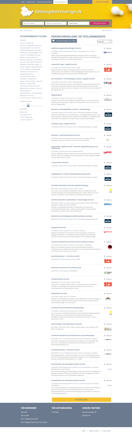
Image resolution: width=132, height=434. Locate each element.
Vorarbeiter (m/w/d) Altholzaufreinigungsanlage (67, 308)
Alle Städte (25, 415)
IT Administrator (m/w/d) (59, 162)
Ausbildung (31, 2)
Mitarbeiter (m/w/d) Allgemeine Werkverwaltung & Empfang (71, 216)
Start (23, 2)
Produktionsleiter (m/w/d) (60, 279)
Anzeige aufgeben (102, 2)
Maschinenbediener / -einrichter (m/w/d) (65, 256)
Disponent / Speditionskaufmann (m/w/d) (65, 135)
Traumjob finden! (99, 23)
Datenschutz (94, 431)
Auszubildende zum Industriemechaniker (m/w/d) (68, 380)
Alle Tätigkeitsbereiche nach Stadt (34, 422)
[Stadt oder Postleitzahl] (78, 23)
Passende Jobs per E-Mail (64, 41)
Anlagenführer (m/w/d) (59, 293)
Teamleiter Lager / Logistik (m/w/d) (63, 124)
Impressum (106, 431)
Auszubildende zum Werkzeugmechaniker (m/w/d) (68, 364)
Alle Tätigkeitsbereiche (29, 419)
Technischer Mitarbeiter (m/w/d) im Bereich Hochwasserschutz (72, 242)
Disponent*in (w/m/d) (58, 227)
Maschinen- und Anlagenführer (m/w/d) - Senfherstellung (70, 109)
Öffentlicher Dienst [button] (44, 2)
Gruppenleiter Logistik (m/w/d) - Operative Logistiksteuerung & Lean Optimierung (74, 147)
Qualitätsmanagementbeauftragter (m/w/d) (66, 48)
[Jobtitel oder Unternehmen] (55, 23)
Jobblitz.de (86, 415)
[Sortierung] (103, 41)
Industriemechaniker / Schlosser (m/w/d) (65, 350)
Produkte (55, 412)
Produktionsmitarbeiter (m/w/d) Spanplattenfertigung (69, 185)
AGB (83, 431)
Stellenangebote (60, 2)
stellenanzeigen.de (89, 412)
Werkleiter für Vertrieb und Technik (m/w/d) (66, 267)
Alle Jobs (24, 412)
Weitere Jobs (81, 399)
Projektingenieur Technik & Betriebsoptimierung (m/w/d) (70, 174)
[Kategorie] (31, 23)
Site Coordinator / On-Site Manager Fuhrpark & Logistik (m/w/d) (73, 79)
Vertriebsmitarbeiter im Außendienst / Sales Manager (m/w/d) (72, 200)
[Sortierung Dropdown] (110, 41)
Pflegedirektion (56, 95)
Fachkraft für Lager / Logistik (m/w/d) (64, 64)
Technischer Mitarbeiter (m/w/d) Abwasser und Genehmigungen (72, 335)
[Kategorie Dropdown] (42, 23)
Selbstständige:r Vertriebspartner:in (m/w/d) (66, 324)
